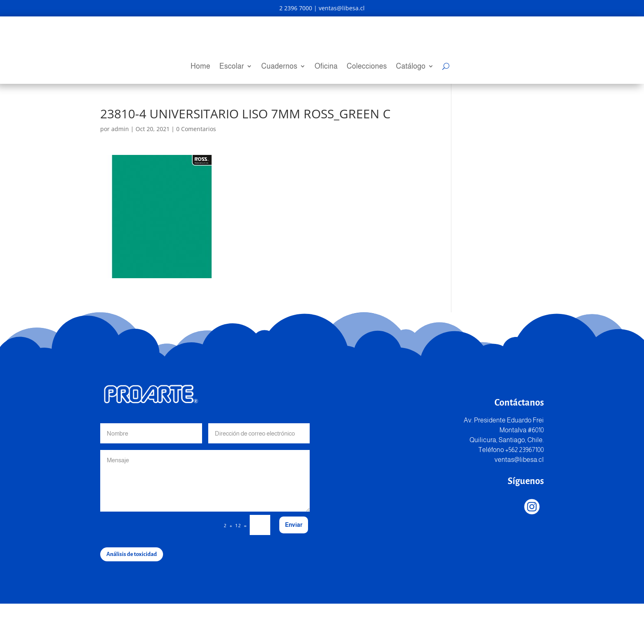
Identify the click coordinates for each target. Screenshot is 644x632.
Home (200, 66)
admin (120, 157)
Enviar (293, 553)
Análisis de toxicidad (131, 582)
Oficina (326, 66)
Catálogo (411, 66)
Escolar (231, 66)
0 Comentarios (196, 157)
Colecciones (367, 66)
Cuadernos (279, 66)
